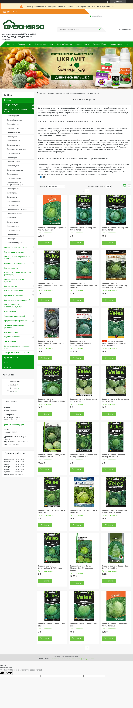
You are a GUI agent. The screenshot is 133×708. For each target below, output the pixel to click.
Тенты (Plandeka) (11, 341)
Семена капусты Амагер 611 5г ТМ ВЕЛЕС (115, 229)
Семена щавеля (13, 234)
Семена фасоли (13, 226)
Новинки (7, 100)
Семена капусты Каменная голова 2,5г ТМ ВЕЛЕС (114, 511)
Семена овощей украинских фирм (15, 110)
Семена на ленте (11, 268)
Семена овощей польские (14, 252)
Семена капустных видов (17, 149)
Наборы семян (10, 311)
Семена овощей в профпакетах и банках (17, 257)
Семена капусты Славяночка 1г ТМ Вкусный (115, 624)
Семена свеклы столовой (17, 209)
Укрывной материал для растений (14, 326)
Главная (10, 44)
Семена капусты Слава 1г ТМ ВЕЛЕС (51, 624)
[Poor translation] (9, 673)
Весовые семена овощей (14, 263)
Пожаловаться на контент (60, 659)
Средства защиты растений (15, 321)
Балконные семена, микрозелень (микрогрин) (17, 273)
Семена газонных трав (13, 291)
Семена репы (12, 197)
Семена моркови (13, 161)
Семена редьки (13, 193)
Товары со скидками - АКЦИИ (16, 353)
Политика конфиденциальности (82, 659)
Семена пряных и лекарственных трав (15, 183)
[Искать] (100, 29)
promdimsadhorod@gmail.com (14, 425)
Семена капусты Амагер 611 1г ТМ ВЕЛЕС (83, 229)
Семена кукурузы (13, 153)
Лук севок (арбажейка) (13, 295)
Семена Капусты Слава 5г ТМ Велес (83, 624)
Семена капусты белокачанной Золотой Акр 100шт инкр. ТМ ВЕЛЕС (114, 285)
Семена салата (13, 205)
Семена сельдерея (14, 213)
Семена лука (12, 157)
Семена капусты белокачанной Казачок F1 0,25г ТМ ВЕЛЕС (81, 343)
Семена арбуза (13, 116)
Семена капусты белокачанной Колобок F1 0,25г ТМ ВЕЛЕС (114, 343)
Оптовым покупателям (44, 44)
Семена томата (13, 218)
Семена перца (12, 174)
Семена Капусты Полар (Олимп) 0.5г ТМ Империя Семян (81, 568)
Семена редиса (13, 188)
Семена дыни (12, 136)
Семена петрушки (14, 178)
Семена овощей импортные (15, 247)
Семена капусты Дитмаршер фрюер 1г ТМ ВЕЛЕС (83, 456)
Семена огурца (13, 166)
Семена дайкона (13, 132)
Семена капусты (13, 145)
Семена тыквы (12, 222)
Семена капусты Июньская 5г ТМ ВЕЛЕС (83, 511)
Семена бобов (13, 124)
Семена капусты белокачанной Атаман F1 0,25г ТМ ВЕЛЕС (84, 285)
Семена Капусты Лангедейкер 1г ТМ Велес (50, 567)
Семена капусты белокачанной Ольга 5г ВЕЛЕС (51, 400)
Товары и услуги (24, 44)
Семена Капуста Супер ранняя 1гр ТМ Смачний (52, 229)
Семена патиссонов (15, 170)
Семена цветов (10, 286)
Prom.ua (77, 657)
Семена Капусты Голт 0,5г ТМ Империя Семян (51, 456)
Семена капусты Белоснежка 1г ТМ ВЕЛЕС (83, 400)
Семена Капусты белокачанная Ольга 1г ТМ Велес (50, 285)
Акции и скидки (116, 44)
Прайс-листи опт (11, 357)
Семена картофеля (14, 243)
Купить (46, 242)
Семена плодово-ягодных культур (14, 280)
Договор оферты (82, 44)
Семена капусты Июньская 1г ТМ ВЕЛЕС (51, 511)
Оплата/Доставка (64, 44)
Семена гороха (13, 128)
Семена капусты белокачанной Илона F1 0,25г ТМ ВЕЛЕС (51, 343)
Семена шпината (13, 230)
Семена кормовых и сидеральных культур (13, 305)
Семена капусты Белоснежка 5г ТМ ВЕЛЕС (115, 400)
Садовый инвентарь (12, 337)
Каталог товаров (47, 93)
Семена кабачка (13, 141)
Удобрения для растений (14, 316)
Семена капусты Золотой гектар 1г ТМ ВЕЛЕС (113, 456)
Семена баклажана (14, 120)
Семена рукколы (13, 201)
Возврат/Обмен (99, 44)
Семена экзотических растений (17, 300)
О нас (6, 362)
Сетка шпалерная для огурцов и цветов (17, 347)
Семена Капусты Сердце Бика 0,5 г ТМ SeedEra (116, 567)
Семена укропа (13, 238)
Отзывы (7, 367)
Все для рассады (11, 332)
